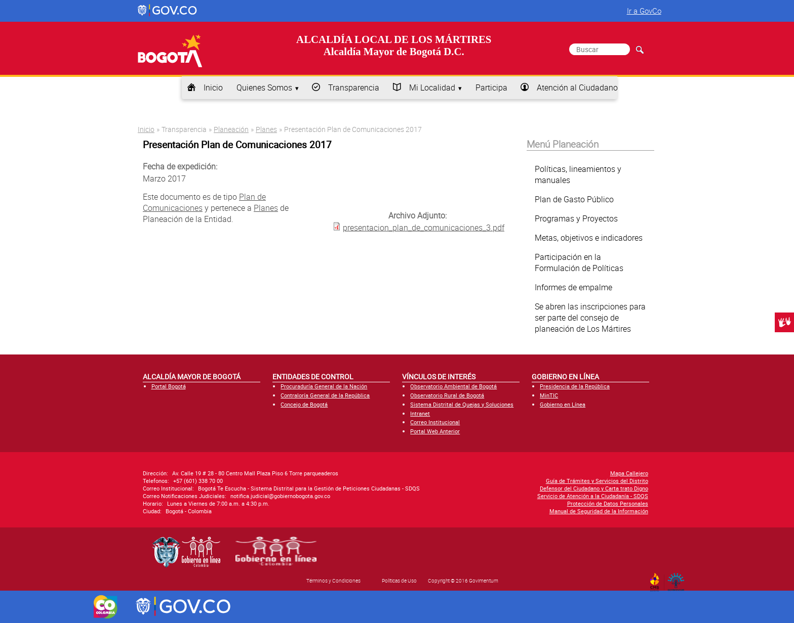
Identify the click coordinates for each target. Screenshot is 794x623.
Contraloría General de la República (325, 395)
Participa (491, 87)
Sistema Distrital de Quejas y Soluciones (461, 404)
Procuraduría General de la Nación (324, 386)
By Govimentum (678, 579)
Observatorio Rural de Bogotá (447, 395)
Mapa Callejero (629, 473)
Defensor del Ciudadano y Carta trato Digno (594, 488)
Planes (266, 129)
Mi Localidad (432, 87)
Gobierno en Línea (562, 404)
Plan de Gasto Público (574, 199)
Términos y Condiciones (333, 580)
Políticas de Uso (399, 580)
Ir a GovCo (644, 11)
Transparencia (353, 87)
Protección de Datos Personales (607, 503)
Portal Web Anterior (435, 431)
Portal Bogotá (168, 386)
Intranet (420, 413)
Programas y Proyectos (576, 218)
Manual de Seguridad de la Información (598, 511)
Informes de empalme (573, 287)
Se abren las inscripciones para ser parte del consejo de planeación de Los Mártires (590, 317)
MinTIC (549, 395)
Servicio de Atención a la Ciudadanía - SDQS (592, 496)
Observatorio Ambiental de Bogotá (453, 386)
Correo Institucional (435, 422)
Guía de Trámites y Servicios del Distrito (597, 480)
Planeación (231, 129)
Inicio (213, 87)
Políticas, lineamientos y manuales (578, 174)
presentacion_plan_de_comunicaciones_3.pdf (423, 227)
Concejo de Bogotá (304, 404)
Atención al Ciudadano (577, 87)
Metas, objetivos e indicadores (589, 237)
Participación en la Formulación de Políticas (579, 262)
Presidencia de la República (575, 386)
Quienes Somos (264, 87)
